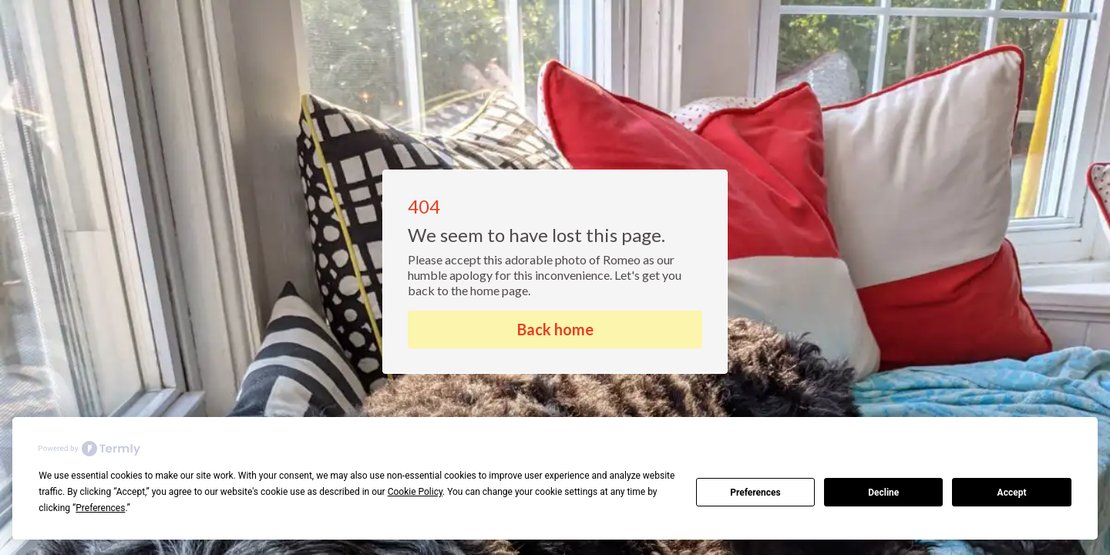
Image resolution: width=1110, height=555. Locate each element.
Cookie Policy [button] (415, 491)
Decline (883, 492)
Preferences (755, 492)
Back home (555, 329)
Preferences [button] (100, 508)
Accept (1012, 492)
